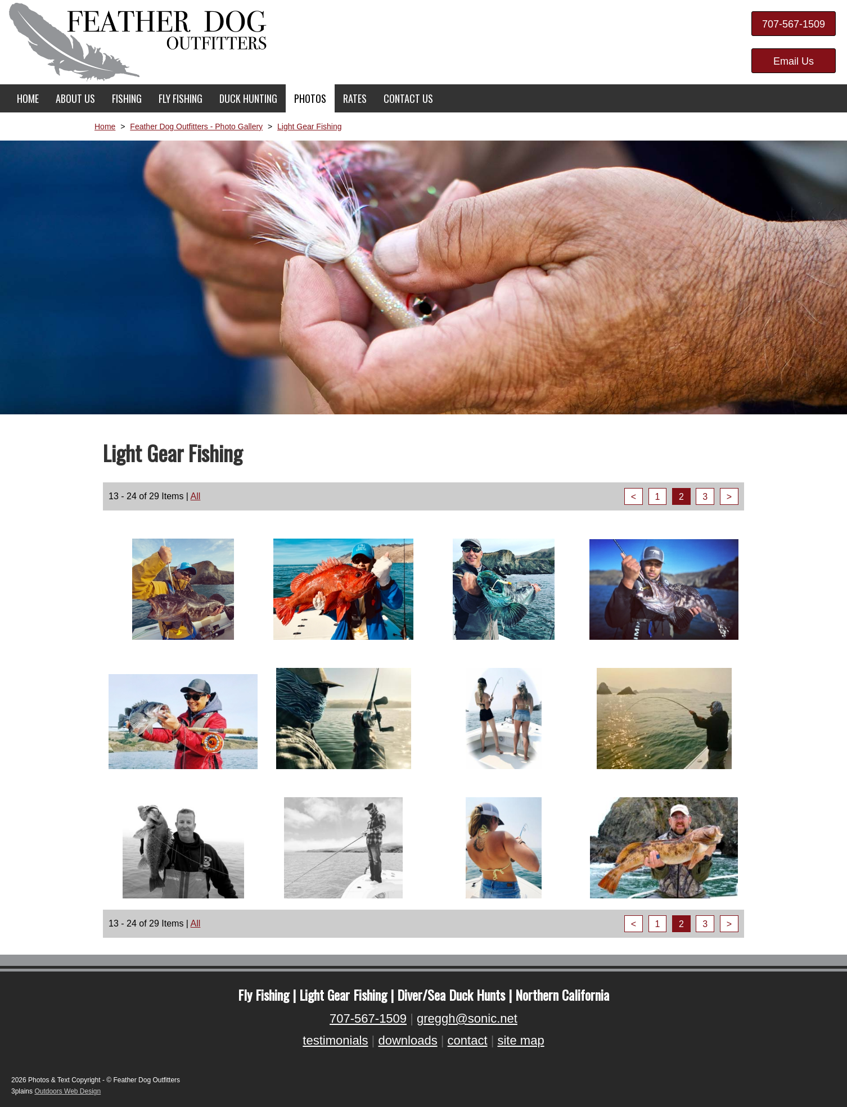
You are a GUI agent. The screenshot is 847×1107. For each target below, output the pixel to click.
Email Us (793, 61)
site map (520, 1040)
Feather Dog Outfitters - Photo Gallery (196, 126)
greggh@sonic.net (467, 1018)
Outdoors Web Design (67, 1091)
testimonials (335, 1040)
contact (468, 1040)
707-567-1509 (793, 24)
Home (104, 126)
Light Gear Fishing (309, 126)
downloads (407, 1040)
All (196, 496)
